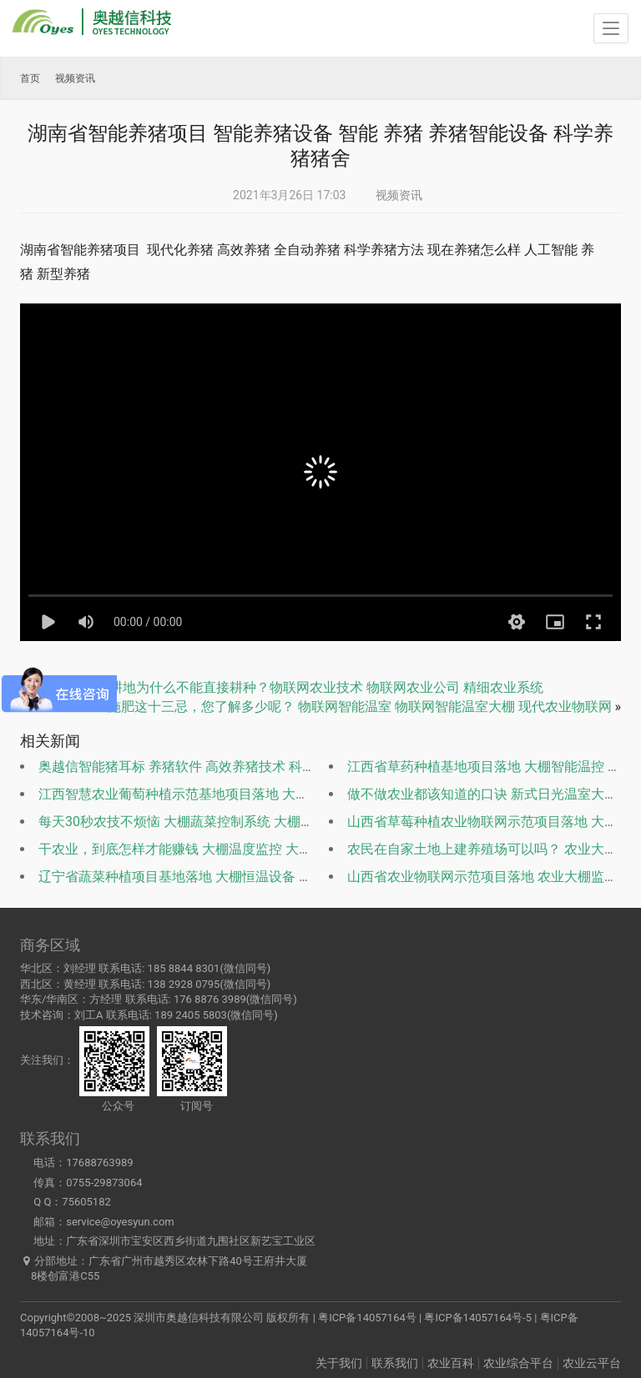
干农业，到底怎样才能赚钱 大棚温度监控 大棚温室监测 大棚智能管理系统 (257, 849)
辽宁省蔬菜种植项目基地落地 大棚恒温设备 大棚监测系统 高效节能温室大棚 (263, 876)
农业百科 (450, 1363)
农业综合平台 (518, 1363)
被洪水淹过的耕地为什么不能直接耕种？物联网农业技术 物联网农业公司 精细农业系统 (286, 687)
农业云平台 (592, 1363)
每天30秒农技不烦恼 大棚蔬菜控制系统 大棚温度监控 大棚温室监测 (237, 821)
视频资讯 (399, 195)
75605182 (86, 1201)
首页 (30, 78)
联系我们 (394, 1363)
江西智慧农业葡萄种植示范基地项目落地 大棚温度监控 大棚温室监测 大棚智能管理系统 (297, 794)
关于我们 (338, 1363)
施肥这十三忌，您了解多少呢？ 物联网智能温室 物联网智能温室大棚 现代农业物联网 (360, 706)
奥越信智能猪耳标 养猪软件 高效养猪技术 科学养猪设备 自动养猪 (232, 766)
